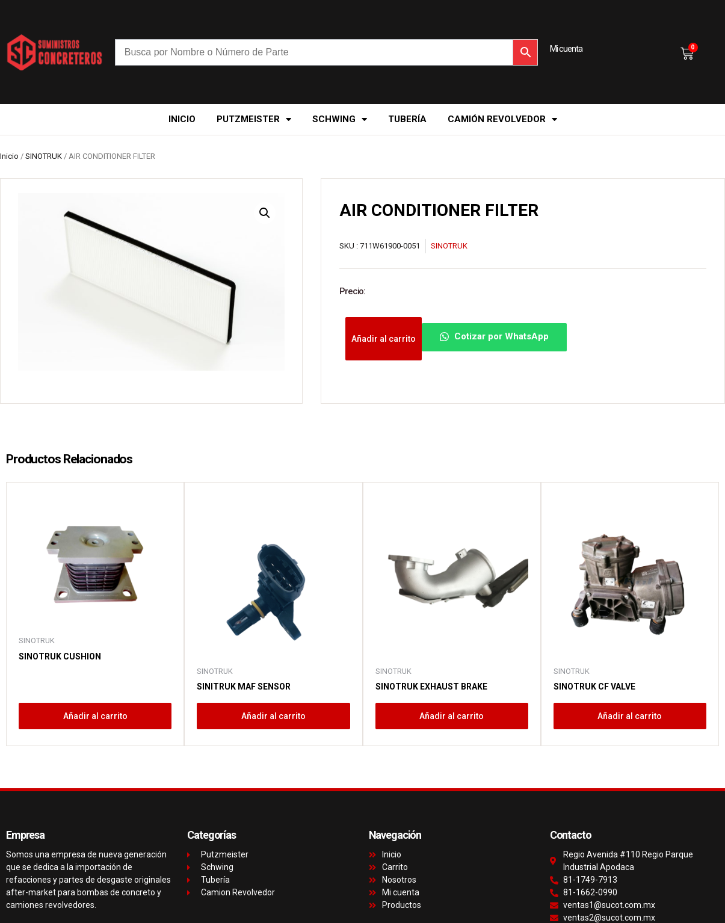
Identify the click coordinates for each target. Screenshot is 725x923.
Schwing (339, 119)
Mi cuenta (566, 48)
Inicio (182, 119)
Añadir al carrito (383, 339)
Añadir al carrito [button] (95, 716)
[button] (265, 213)
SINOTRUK (43, 156)
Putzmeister (254, 119)
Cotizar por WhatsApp (494, 336)
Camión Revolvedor (502, 119)
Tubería (407, 119)
